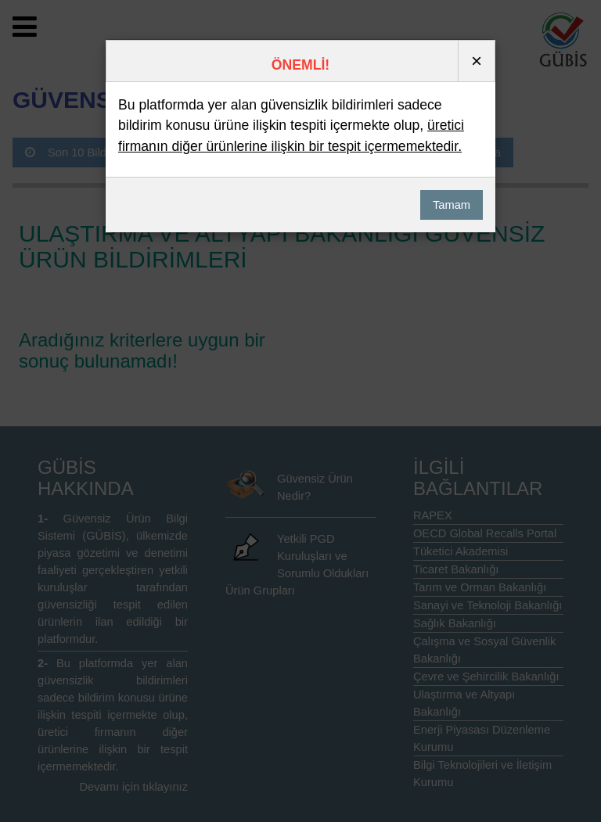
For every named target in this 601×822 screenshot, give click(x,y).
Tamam (451, 205)
